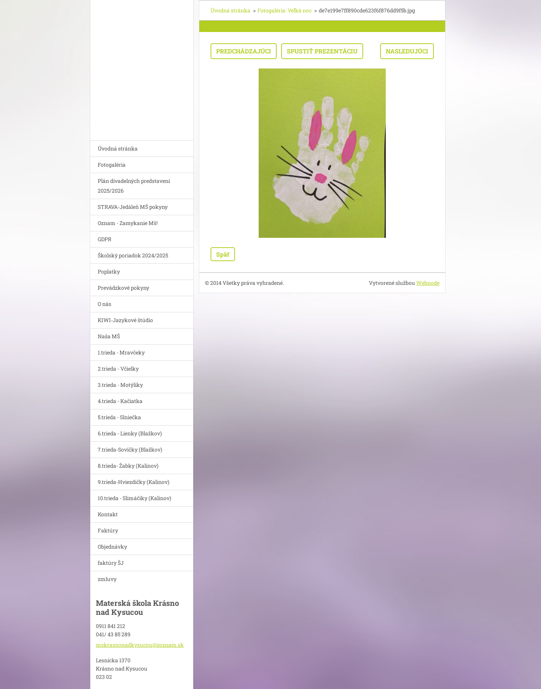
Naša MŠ (109, 336)
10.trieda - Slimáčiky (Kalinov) (134, 498)
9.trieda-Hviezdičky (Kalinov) (133, 481)
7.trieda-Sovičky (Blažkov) (130, 449)
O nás (104, 303)
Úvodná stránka (118, 148)
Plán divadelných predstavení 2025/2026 (134, 185)
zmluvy (107, 579)
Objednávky (112, 546)
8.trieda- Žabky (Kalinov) (128, 465)
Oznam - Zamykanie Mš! (128, 223)
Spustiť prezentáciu (322, 51)
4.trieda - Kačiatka (120, 401)
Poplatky (109, 271)
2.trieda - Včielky (118, 368)
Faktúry (108, 530)
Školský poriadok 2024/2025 (133, 255)
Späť (222, 254)
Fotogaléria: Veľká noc (285, 10)
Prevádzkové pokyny (123, 287)
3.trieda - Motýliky (120, 384)
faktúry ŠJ (111, 562)
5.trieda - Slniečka (119, 417)
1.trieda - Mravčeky (121, 352)
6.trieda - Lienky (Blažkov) (130, 433)
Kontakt (108, 514)
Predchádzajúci (243, 51)
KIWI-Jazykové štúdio (125, 320)
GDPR (104, 239)
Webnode (427, 282)
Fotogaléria (112, 164)
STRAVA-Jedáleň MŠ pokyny (133, 206)
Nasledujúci (407, 51)
